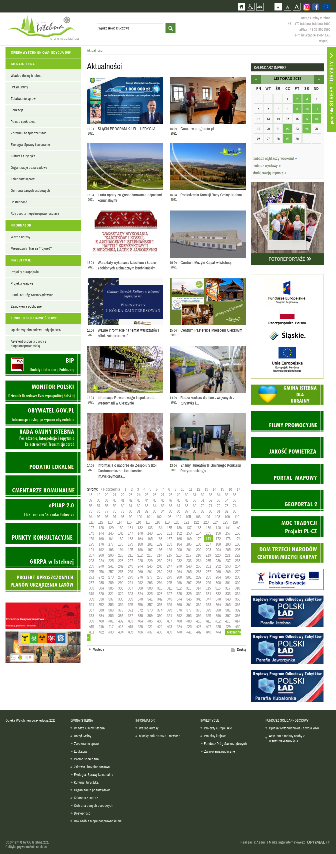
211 (130, 555)
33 (210, 494)
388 (140, 615)
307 (130, 588)
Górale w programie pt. (197, 128)
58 (106, 505)
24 (138, 494)
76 (98, 511)
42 (130, 500)
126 (235, 522)
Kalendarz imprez (23, 179)
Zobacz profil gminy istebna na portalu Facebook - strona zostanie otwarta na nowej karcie (315, 6)
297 (189, 582)
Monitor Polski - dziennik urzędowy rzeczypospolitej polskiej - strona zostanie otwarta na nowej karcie (43, 391)
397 (227, 615)
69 (194, 505)
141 (227, 527)
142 (237, 527)
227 (130, 560)
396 (218, 615)
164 (140, 538)
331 (208, 593)
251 (208, 566)
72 (218, 505)
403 (130, 621)
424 (179, 626)
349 (227, 599)
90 (210, 511)
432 (101, 632)
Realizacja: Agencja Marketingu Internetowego (273, 842)
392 (179, 615)
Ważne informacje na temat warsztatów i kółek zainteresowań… (128, 332)
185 (189, 544)
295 (169, 582)
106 (197, 516)
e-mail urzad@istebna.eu (312, 35)
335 (91, 599)
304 (101, 588)
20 (106, 494)
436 (140, 632)
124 (215, 522)
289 (111, 582)
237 (227, 560)
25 (146, 494)
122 (196, 522)
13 (206, 489)
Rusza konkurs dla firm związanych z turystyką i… (207, 400)
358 (159, 604)
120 (176, 522)
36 (234, 494)
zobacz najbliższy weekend (275, 158)
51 (202, 500)
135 (169, 527)
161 (111, 538)
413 (227, 621)
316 (217, 588)
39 (106, 500)
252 (218, 566)
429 (227, 626)
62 (138, 505)
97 (114, 516)
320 (101, 593)
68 (186, 505)
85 (170, 511)
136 (179, 527)
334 (237, 593)
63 (146, 505)
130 (120, 527)
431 (91, 632)
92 (226, 511)
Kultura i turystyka (23, 156)
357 (149, 604)
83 (154, 511)
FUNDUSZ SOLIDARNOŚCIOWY (34, 318)
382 (237, 610)
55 (234, 500)
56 (90, 505)
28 (170, 494)
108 (217, 516)
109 (227, 516)
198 (159, 549)
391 (169, 615)
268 (218, 571)
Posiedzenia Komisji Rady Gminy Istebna (211, 195)
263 (169, 571)
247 (169, 566)
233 (189, 560)
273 (111, 577)
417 (111, 626)
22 (122, 494)
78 (114, 511)
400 (101, 621)
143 (91, 533)
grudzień (319, 79)
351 (91, 604)
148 (140, 533)
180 (140, 544)
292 (140, 582)
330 (198, 593)
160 (101, 538)
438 (159, 632)
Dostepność (19, 202)
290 (120, 582)
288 (101, 582)
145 (111, 533)
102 (159, 516)
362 (198, 604)
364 (218, 604)
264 (179, 571)
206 (237, 549)
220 (217, 555)
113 (110, 522)
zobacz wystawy (267, 165)
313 (188, 588)
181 (149, 544)
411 (208, 621)
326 (159, 593)
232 (179, 560)
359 (169, 604)
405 (149, 621)
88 (194, 511)
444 (218, 632)
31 (194, 494)
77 (106, 511)
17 (238, 489)
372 (140, 610)
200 (179, 549)
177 (111, 544)
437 (149, 632)
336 (101, 599)
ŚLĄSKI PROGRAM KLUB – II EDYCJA (127, 128)
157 (227, 533)
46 (162, 500)
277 (149, 577)
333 (227, 593)
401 (111, 621)
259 (130, 571)
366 (237, 604)
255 (91, 571)
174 (237, 538)
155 (208, 533)
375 (169, 610)
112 (100, 522)
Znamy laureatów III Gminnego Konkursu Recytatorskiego (210, 467)
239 (91, 566)
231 (169, 560)
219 (208, 555)
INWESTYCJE (21, 260)
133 (149, 527)
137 (189, 527)
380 (218, 610)
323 (130, 593)
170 (198, 538)
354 (120, 604)
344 (179, 599)
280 (179, 577)
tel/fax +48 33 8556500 (314, 29)
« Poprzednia (110, 489)
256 (101, 571)
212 (139, 555)
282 (198, 577)
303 (91, 588)
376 (179, 610)
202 (198, 549)
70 (202, 505)
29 (178, 494)
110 (236, 516)
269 (227, 571)
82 (146, 511)
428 (218, 626)
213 (149, 555)
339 (130, 599)
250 (198, 566)
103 (168, 516)
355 (130, 604)
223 (91, 560)
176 (101, 544)
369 (111, 610)
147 (130, 533)
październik (256, 79)
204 (218, 549)
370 (120, 610)
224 (101, 560)
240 (101, 566)
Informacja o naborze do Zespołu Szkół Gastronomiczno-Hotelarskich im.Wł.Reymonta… (127, 470)
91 (218, 511)
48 (178, 500)
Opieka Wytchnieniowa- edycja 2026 (40, 52)
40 (114, 500)
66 (170, 505)
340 (140, 599)
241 (111, 566)
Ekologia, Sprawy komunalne (30, 144)
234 (198, 560)
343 (169, 599)
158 (237, 533)
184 (179, 544)
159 (91, 538)
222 (237, 555)
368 (101, 610)
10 (182, 489)
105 (188, 516)
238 (237, 560)
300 (218, 582)
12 (198, 489)
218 (198, 555)
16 (230, 489)
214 (159, 555)
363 (208, 604)
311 (169, 588)
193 (111, 549)
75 (90, 511)
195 (130, 549)
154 (198, 533)
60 (122, 505)
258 (120, 571)
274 (120, 577)
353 (111, 604)
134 (159, 527)
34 (218, 494)
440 (179, 632)
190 (237, 544)
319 (91, 593)
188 (218, 544)
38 (98, 500)
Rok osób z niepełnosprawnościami (35, 213)
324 (140, 593)
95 (98, 516)
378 (198, 610)
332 (218, 593)
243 (130, 566)
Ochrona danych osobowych (30, 190)
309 (149, 588)
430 (237, 626)
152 (179, 533)
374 (159, 610)
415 (91, 626)
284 (218, 577)
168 (179, 538)
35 (226, 494)
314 (198, 588)
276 (140, 577)
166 (159, 538)
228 (140, 560)
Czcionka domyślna (278, 6)
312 (179, 588)
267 (208, 571)
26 (154, 494)
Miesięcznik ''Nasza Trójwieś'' (31, 248)
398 (237, 615)
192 (101, 549)
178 (120, 544)
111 (91, 522)
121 (186, 522)
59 (114, 505)
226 (120, 560)
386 (120, 615)
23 (130, 494)
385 (111, 615)
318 (237, 588)
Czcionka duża (296, 6)
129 (111, 527)
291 (130, 582)
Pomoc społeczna (23, 121)
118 (157, 522)
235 (208, 560)
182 (159, 544)
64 (154, 505)
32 (202, 494)
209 (111, 555)
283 (208, 577)
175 (91, 544)
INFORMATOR (21, 225)
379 (208, 610)
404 (140, 621)
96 (106, 516)
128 (101, 527)
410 (198, 621)
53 (218, 500)
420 (140, 626)
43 (138, 500)
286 (237, 577)
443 (208, 632)
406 (159, 621)
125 (225, 522)
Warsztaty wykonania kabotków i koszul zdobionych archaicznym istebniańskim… (128, 265)
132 (140, 527)
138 (198, 527)
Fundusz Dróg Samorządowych (32, 295)
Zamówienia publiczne (26, 306)
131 (130, 527)
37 (90, 500)
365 (227, 604)
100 (139, 516)
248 (179, 566)
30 (186, 494)
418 (120, 626)
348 (218, 599)
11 (190, 489)
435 (130, 632)
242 (120, 566)
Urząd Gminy (19, 87)
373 (149, 610)
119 (167, 522)
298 (198, 582)
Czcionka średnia (287, 6)
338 (120, 599)
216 (179, 555)
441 (189, 632)
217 (188, 555)
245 (149, 566)
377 (189, 610)
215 (169, 555)
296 (179, 582)
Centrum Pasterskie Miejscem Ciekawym (211, 330)
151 (169, 533)
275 (130, 577)
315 (208, 588)
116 (138, 522)
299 (208, 582)
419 (130, 626)
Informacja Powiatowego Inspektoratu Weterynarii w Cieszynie (126, 400)
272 (101, 577)
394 (198, 615)
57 (98, 505)
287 (91, 582)
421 (149, 626)
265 (189, 571)
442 (198, 632)
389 (149, 615)
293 (149, 582)
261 (149, 571)
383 (91, 615)
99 (130, 516)
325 (149, 593)
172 (218, 538)
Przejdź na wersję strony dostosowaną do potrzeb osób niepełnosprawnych (250, 6)
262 (159, 571)
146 (120, 533)
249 (189, 566)
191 (91, 549)
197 (149, 549)
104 (178, 516)
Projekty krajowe (22, 283)
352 (101, 604)
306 (120, 588)
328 (179, 593)
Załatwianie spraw (23, 98)
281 (189, 577)
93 (234, 511)
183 (169, 544)
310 (159, 588)
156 (218, 533)
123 (205, 522)
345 (189, 599)
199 (169, 549)
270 (237, 571)
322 (120, 593)
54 (226, 500)
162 (120, 538)
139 (208, 527)
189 (227, 544)
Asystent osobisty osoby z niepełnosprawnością (28, 343)
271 (91, 577)
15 (222, 489)
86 (178, 511)
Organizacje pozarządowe (29, 167)
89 (202, 511)
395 (208, 615)
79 (122, 511)
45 (154, 500)
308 (140, 588)
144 (101, 533)
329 (189, 593)
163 (130, 538)
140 (218, 527)
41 (122, 500)
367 (91, 610)
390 (159, 615)
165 (149, 538)
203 (208, 549)
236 (218, 560)
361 (189, 604)
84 (162, 511)
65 (162, 505)
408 (179, 621)
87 (186, 511)
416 (101, 626)
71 (210, 505)
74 (234, 505)
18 (90, 494)
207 (91, 555)
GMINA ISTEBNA (22, 64)
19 (98, 494)
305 (111, 588)
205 (227, 549)
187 (208, 544)
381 (227, 610)
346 (198, 599)
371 (130, 610)
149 (149, 533)
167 (169, 538)
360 (179, 604)
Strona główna (241, 6)
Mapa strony (260, 6)
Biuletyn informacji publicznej (43, 365)
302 (237, 582)
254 (237, 566)
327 (169, 593)
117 (148, 522)
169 (189, 538)
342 (159, 599)
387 (130, 615)
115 (129, 522)
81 (138, 511)
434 (120, 632)
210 (120, 555)
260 (140, 571)
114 (119, 522)
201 (189, 549)
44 (146, 500)
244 (140, 566)
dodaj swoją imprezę (270, 173)
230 (159, 560)
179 (130, 544)
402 (120, 621)
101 (149, 516)
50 (194, 500)
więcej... (324, 40)
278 (159, 577)
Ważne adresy (20, 237)
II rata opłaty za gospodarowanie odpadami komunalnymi (130, 197)
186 (198, 544)
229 (149, 560)
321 (111, 593)
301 (227, 582)
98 (122, 516)
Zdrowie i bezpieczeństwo (28, 133)
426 (198, 626)
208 (101, 555)
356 (140, 604)
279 (169, 577)
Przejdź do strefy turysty (331, 89)
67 (178, 505)
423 (169, 626)
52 (210, 500)
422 (159, 626)
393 (189, 615)
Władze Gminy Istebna (26, 75)
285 (227, 577)
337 (111, 599)
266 (198, 571)
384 (101, 615)
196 (140, 549)
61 (130, 505)
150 (159, 533)
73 (226, 505)
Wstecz (98, 649)
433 (111, 632)
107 (207, 516)
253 (227, 566)
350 (237, 599)
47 (170, 500)
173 (227, 538)
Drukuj (241, 649)
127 (91, 527)
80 (130, 511)
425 (189, 626)
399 (91, 621)
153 (189, 533)
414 (237, 621)
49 (186, 500)
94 (90, 516)
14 (214, 489)
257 (111, 571)
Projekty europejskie (25, 272)
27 (162, 494)
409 (189, 621)
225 (111, 560)
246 (159, 566)
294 (159, 582)
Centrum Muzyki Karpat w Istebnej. (206, 262)
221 (227, 555)
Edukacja (17, 110)
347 (208, 599)
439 (169, 632)
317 (227, 588)
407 (169, 621)
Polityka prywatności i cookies (26, 847)
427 (208, 626)
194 (120, 549)
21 (114, 494)
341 (149, 599)
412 (217, 621)
